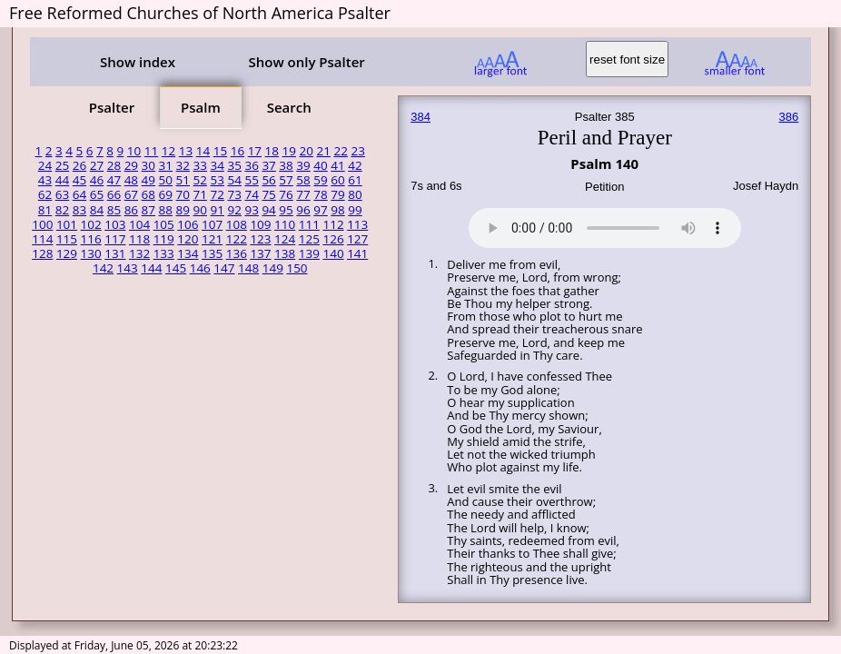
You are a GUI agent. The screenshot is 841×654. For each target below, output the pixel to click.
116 (91, 239)
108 (236, 224)
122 (236, 239)
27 (97, 165)
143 (127, 268)
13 (186, 151)
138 (284, 253)
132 (139, 253)
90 (200, 210)
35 (234, 165)
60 (337, 180)
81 (45, 210)
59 (320, 180)
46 (97, 180)
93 (251, 210)
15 (220, 151)
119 (163, 239)
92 (234, 210)
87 (148, 210)
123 (260, 239)
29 (131, 165)
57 (285, 180)
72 (216, 194)
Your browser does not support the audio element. (605, 225)
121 (212, 239)
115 (66, 239)
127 (357, 239)
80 (354, 194)
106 (187, 224)
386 (789, 117)
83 (79, 210)
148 (248, 268)
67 (131, 194)
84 (97, 210)
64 (79, 194)
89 (183, 210)
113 (357, 224)
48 (131, 180)
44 (62, 180)
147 (223, 268)
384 (420, 117)
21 (324, 151)
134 (187, 253)
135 (212, 253)
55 (251, 180)
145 (175, 268)
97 (320, 210)
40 (320, 165)
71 (200, 194)
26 (79, 165)
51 (183, 180)
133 (163, 253)
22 (340, 151)
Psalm (201, 107)
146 (200, 268)
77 (303, 194)
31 (166, 165)
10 (134, 151)
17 (255, 151)
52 (200, 180)
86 (131, 210)
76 (285, 194)
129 (66, 253)
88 (166, 210)
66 (114, 194)
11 (151, 151)
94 (268, 210)
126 (332, 239)
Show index (137, 62)
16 (237, 151)
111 (309, 224)
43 (45, 180)
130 (91, 253)
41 (337, 165)
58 (303, 180)
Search (289, 107)
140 (332, 253)
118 (139, 239)
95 (285, 210)
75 (268, 194)
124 (284, 239)
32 (183, 165)
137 (260, 253)
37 (268, 165)
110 (284, 224)
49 (148, 180)
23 (357, 151)
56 (268, 180)
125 (309, 239)
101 (66, 224)
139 (309, 253)
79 (337, 194)
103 (114, 224)
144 (151, 268)
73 (234, 194)
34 (216, 165)
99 (354, 210)
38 (285, 165)
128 (42, 253)
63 (62, 194)
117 (114, 239)
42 (354, 165)
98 (337, 210)
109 (260, 224)
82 (62, 210)
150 (296, 268)
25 (62, 165)
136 (236, 253)
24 (45, 165)
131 (114, 253)
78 (320, 194)
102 (91, 224)
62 (45, 194)
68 (148, 194)
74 (251, 194)
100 (42, 224)
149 (272, 268)
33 (200, 165)
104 (139, 224)
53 (216, 180)
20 (306, 151)
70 (183, 194)
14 (203, 151)
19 (289, 151)
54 (234, 180)
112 (332, 224)
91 (216, 210)
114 (42, 239)
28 (114, 165)
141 (357, 253)
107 (212, 224)
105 (163, 224)
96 (303, 210)
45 (79, 180)
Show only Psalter (306, 62)
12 (168, 151)
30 (148, 165)
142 (103, 268)
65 (97, 194)
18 (272, 151)
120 (187, 239)
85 (114, 210)
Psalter (111, 107)
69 (166, 194)
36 (251, 165)
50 (166, 180)
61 (354, 180)
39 (303, 165)
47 (114, 180)
